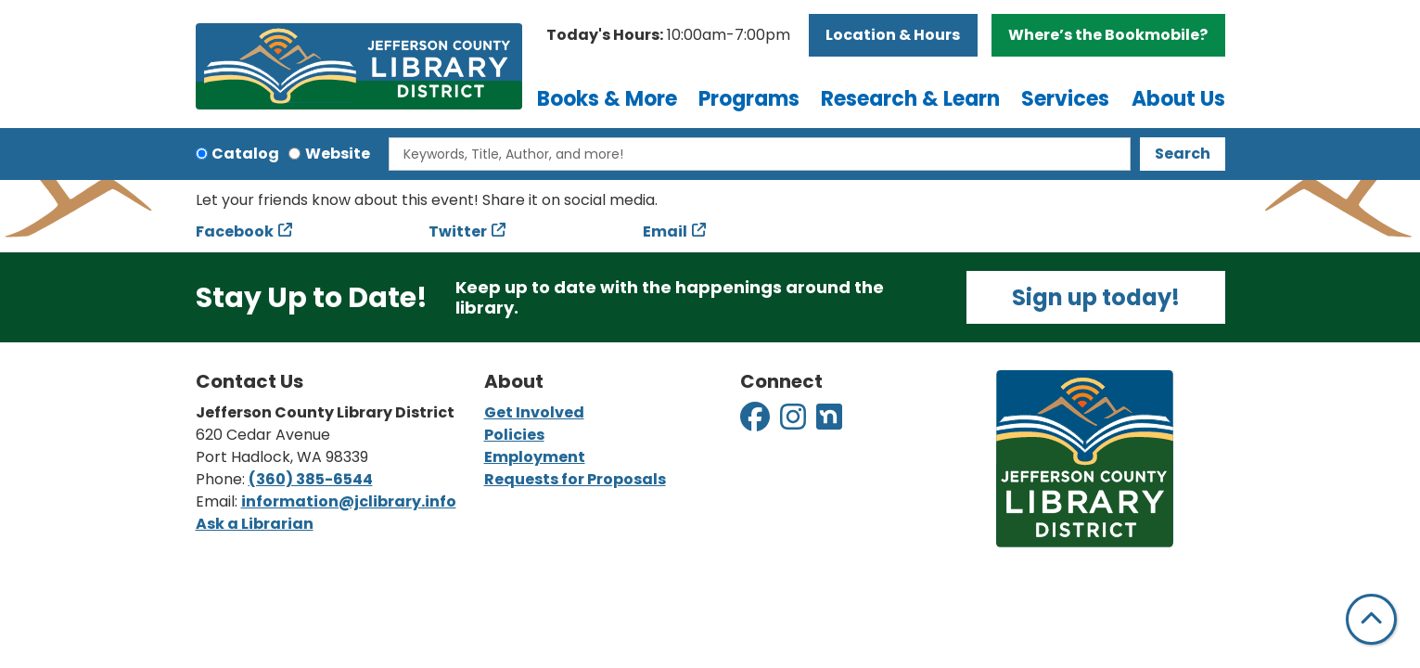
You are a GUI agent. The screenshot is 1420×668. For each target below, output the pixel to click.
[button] (668, 35)
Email (665, 231)
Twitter (458, 231)
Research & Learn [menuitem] (910, 98)
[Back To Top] (1371, 619)
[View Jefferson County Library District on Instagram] (794, 422)
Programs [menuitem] (749, 98)
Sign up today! (1096, 297)
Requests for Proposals (575, 479)
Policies (514, 434)
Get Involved (534, 412)
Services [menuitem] (1065, 98)
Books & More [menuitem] (607, 98)
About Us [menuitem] (1178, 98)
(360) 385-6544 (311, 479)
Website (337, 153)
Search (1182, 153)
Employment (534, 457)
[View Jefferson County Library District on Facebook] (756, 422)
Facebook (235, 231)
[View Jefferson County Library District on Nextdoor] (829, 422)
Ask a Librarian (254, 523)
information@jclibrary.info (348, 501)
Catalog (245, 153)
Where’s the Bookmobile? (1108, 34)
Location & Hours (892, 34)
